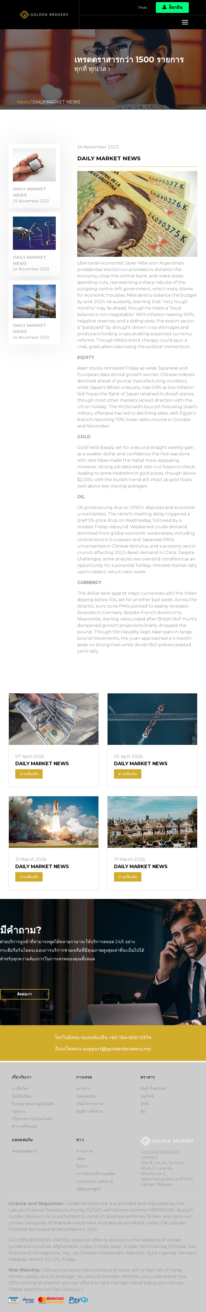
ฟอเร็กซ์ (147, 1096)
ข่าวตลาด (84, 1151)
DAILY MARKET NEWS (30, 193)
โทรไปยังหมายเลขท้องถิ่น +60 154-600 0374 (103, 1039)
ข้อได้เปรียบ (21, 1096)
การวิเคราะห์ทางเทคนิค (95, 1174)
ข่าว (80, 1140)
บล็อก (80, 1159)
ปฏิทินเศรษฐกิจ (88, 1189)
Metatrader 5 (24, 1151)
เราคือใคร (20, 1089)
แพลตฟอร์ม (85, 1096)
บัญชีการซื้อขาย (89, 1111)
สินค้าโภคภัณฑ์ (153, 1089)
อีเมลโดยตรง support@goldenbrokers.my (103, 1051)
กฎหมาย (18, 1111)
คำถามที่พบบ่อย (24, 1126)
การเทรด (84, 1077)
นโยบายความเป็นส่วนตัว (32, 1119)
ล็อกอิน (172, 7)
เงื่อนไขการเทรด (90, 1104)
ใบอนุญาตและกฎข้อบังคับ (33, 1104)
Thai (142, 7)
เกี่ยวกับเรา (22, 1077)
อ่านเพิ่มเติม (29, 774)
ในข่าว (82, 1166)
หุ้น (143, 1111)
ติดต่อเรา (25, 995)
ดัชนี (144, 1104)
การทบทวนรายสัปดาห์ (94, 1181)
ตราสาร (83, 1089)
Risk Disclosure (68, 1289)
